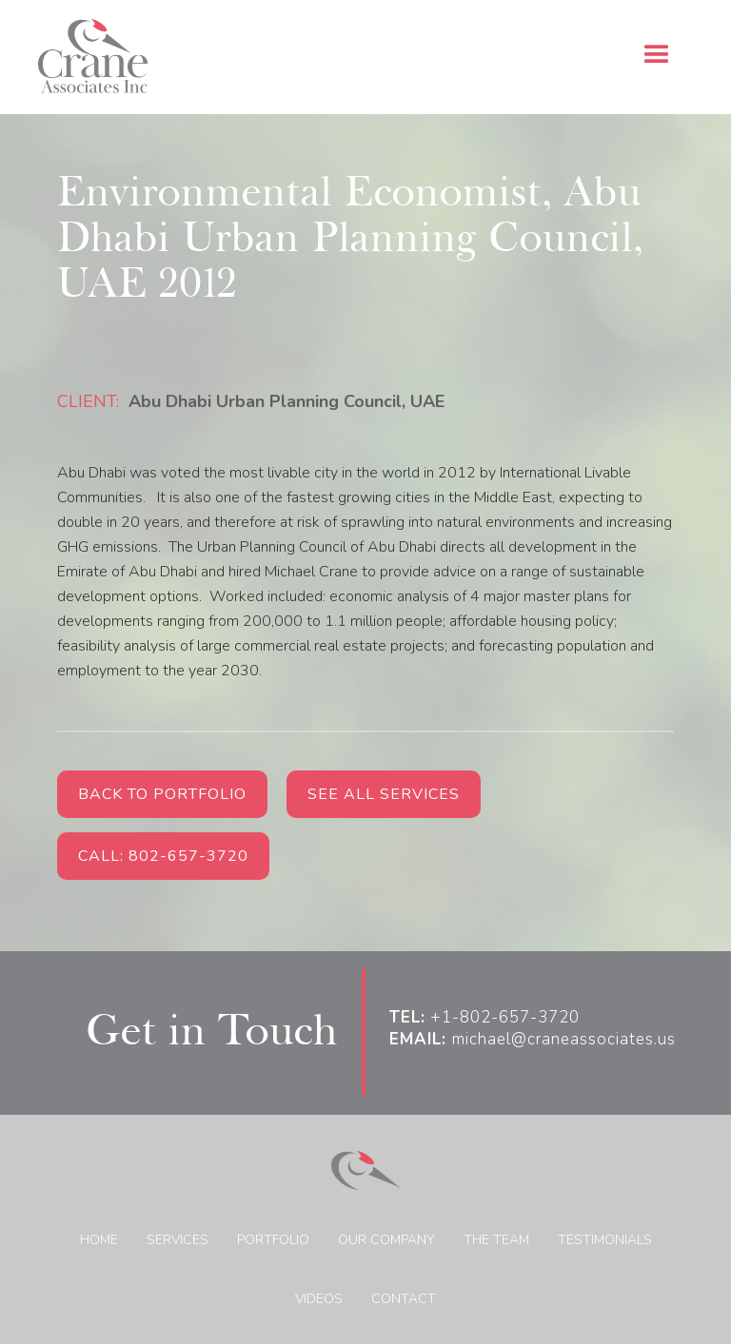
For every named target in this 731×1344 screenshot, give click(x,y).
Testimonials (605, 1240)
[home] (93, 57)
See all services (383, 794)
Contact (403, 1299)
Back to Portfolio (162, 794)
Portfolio (273, 1240)
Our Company (386, 1240)
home (99, 1240)
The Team (496, 1240)
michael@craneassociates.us (532, 1039)
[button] (657, 55)
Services (177, 1240)
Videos (319, 1299)
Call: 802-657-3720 (163, 856)
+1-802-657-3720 (484, 1017)
